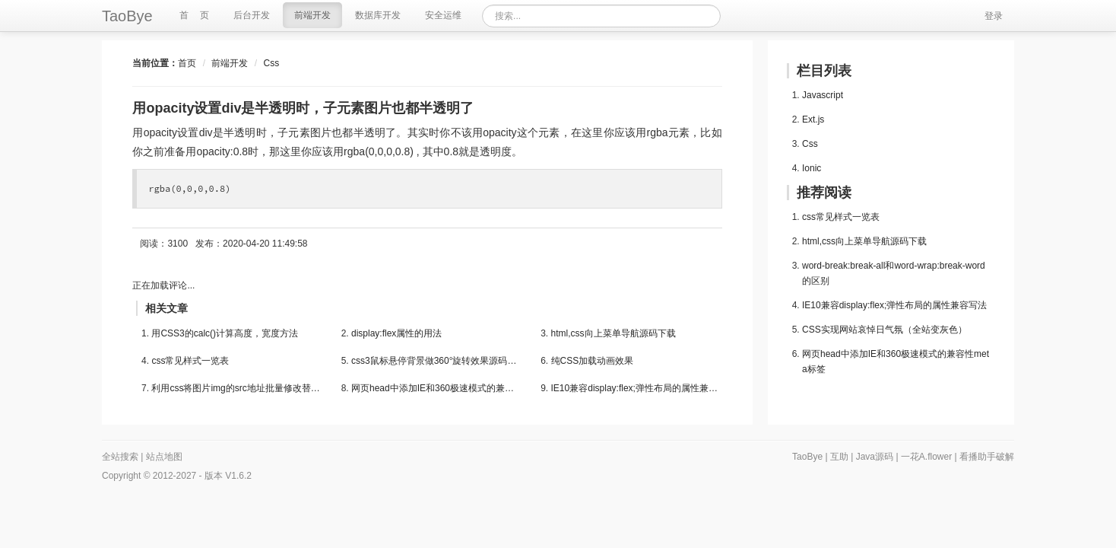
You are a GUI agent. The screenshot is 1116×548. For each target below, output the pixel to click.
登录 (993, 16)
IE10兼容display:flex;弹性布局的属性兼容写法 (636, 388)
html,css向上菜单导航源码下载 (613, 333)
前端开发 (229, 63)
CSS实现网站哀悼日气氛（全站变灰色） (884, 329)
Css (271, 63)
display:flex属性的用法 (396, 333)
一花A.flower (926, 456)
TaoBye (127, 16)
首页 (187, 63)
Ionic (811, 168)
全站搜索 (120, 456)
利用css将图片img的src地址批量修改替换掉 (236, 388)
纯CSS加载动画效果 (592, 360)
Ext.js (813, 119)
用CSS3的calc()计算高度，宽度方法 (224, 333)
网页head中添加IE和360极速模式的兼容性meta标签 (436, 388)
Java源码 (874, 456)
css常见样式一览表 (190, 360)
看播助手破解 (986, 456)
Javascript (822, 95)
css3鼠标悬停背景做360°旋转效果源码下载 (436, 360)
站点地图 (164, 456)
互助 (839, 456)
